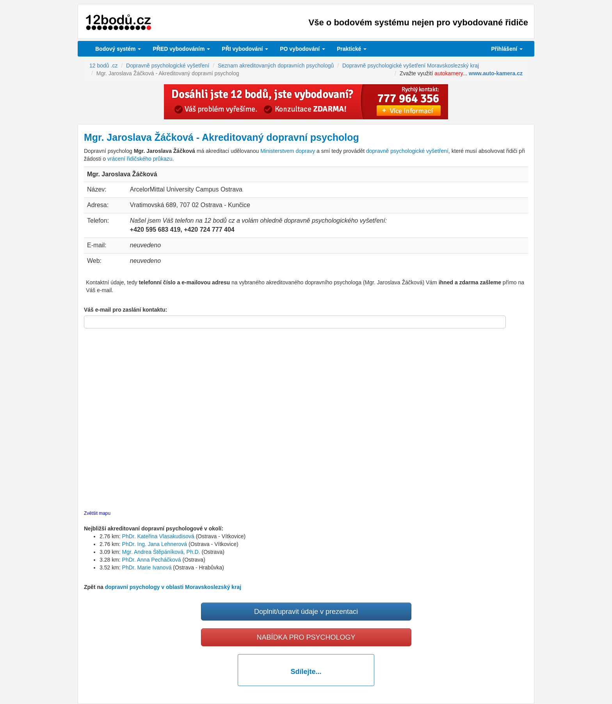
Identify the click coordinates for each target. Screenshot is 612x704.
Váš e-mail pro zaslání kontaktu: (125, 310)
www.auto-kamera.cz (496, 73)
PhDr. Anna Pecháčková (151, 560)
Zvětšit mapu (97, 513)
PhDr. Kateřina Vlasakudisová (158, 536)
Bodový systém (118, 49)
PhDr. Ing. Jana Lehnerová (154, 544)
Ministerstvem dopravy (287, 151)
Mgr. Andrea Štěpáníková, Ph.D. (161, 552)
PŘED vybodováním (181, 49)
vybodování (245, 49)
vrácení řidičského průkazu (140, 159)
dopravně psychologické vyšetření (407, 151)
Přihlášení (507, 49)
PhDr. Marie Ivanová (147, 567)
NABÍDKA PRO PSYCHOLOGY (305, 637)
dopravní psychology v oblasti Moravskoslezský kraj (173, 587)
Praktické (351, 49)
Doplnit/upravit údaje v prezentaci (306, 611)
